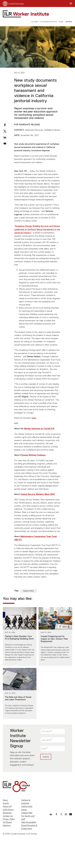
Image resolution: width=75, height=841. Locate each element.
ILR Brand (7, 822)
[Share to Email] (5, 143)
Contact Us (8, 816)
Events (6, 803)
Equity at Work (28, 591)
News (61, 22)
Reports (69, 22)
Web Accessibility (28, 822)
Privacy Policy (9, 819)
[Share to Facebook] (5, 125)
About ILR (7, 806)
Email (43, 748)
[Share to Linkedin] (5, 137)
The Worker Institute (48, 22)
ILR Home (34, 22)
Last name (46, 740)
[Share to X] (5, 131)
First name (46, 731)
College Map (26, 812)
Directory (7, 825)
